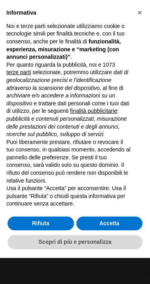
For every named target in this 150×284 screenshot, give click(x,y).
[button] (139, 12)
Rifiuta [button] (40, 223)
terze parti (18, 72)
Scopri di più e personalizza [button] (74, 242)
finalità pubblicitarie (93, 111)
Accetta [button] (109, 223)
